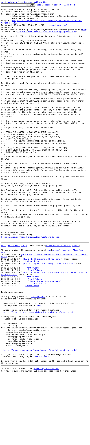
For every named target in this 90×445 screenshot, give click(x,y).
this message (38, 353)
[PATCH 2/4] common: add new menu (41, 309)
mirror (62, 5)
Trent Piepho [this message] (45, 336)
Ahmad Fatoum (35, 322)
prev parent (13, 293)
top (3, 301)
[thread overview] (57, 29)
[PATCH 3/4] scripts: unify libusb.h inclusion (49, 314)
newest (75, 293)
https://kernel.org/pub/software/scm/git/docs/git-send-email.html (41, 417)
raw (84, 34)
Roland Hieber (33, 312)
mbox (39, 364)
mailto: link (42, 425)
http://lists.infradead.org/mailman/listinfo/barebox (30, 283)
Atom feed (74, 5)
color (52, 5)
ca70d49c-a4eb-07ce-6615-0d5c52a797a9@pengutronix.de (46, 37)
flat (48, 298)
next (3, 293)
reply (24, 293)
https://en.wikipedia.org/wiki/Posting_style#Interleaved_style (39, 372)
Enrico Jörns (32, 341)
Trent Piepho (32, 320)
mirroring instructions (46, 439)
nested (55, 298)
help (43, 5)
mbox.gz (66, 298)
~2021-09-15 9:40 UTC (58, 293)
